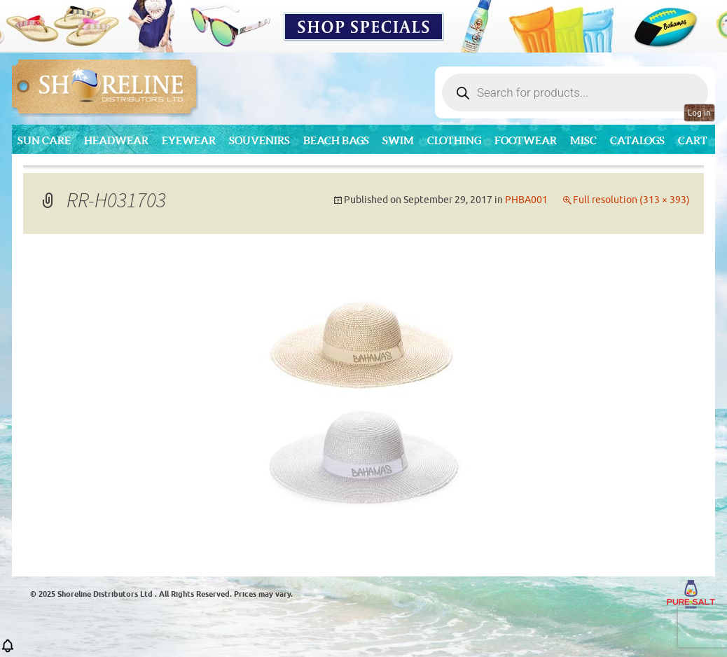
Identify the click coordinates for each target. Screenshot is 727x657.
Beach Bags (336, 140)
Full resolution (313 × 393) (631, 200)
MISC (583, 140)
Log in (699, 112)
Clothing (454, 140)
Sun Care (44, 140)
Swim (398, 140)
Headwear (116, 140)
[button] (7, 650)
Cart (692, 140)
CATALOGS (637, 140)
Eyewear (189, 140)
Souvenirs (259, 140)
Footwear (525, 140)
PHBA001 (526, 200)
